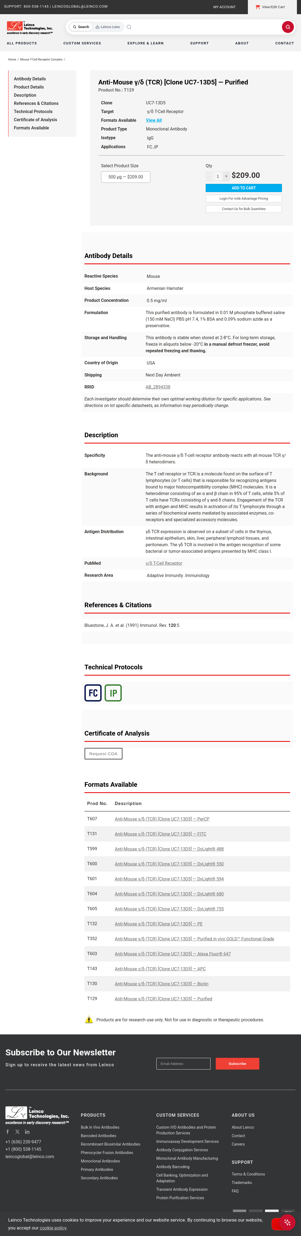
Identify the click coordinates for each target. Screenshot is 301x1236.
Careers (238, 1144)
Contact (238, 1136)
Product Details (29, 87)
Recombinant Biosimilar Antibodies (110, 1144)
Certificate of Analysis (35, 119)
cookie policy (53, 1228)
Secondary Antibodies (99, 1178)
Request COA (103, 753)
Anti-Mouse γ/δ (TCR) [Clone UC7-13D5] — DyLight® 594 (169, 879)
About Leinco (243, 1127)
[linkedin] (27, 1131)
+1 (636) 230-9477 (23, 1141)
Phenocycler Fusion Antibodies (107, 1152)
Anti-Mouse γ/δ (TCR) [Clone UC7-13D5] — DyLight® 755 (169, 909)
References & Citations (36, 103)
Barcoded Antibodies (98, 1136)
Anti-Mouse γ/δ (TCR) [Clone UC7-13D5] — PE (158, 924)
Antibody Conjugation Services (182, 1150)
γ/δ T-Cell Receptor (164, 563)
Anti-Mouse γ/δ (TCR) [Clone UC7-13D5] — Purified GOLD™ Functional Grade (194, 939)
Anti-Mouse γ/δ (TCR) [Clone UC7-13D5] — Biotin (161, 983)
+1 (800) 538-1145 (23, 1149)
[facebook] (7, 1131)
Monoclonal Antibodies (100, 1161)
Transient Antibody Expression (182, 1189)
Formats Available (31, 127)
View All (154, 120)
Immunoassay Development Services (187, 1141)
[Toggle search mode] (96, 27)
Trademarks (242, 1182)
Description (25, 95)
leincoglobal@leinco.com (29, 1156)
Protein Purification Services (180, 1198)
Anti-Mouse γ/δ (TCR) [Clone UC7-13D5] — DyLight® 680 (169, 894)
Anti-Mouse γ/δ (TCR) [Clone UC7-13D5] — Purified (163, 998)
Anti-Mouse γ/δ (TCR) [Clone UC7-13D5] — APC (160, 968)
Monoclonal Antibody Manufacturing (187, 1158)
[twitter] (17, 1131)
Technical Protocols (33, 111)
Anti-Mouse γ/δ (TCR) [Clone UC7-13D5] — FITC (160, 834)
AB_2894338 (158, 387)
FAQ (235, 1191)
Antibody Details (30, 78)
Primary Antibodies (97, 1169)
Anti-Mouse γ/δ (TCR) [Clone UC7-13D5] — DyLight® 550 (169, 864)
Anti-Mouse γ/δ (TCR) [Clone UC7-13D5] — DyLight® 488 (169, 849)
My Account (224, 7)
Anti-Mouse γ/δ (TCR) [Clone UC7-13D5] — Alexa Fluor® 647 (173, 953)
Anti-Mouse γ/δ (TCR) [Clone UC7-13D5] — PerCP (162, 819)
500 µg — (125, 175)
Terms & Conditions (248, 1174)
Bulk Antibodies (100, 1127)
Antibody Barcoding (173, 1167)
